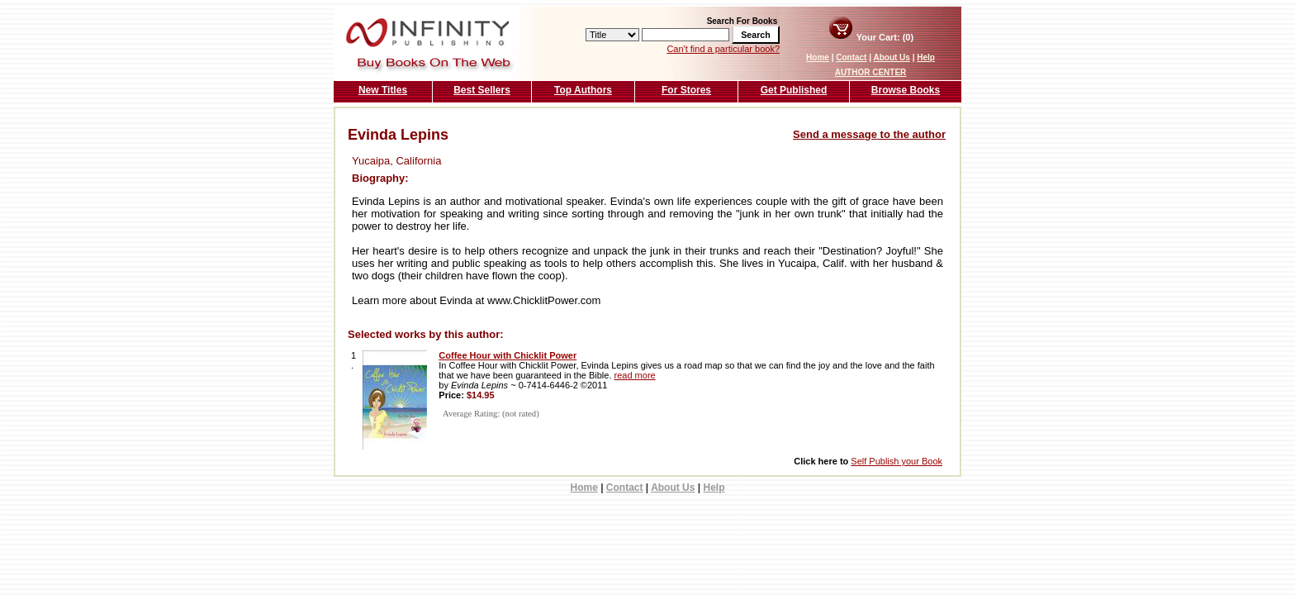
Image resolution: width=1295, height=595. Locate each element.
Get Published (794, 90)
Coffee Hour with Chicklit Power (507, 355)
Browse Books (905, 90)
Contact (851, 57)
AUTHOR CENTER (871, 72)
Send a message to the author (869, 134)
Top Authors (583, 90)
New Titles (382, 90)
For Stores (686, 90)
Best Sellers (481, 90)
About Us (891, 57)
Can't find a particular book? (723, 49)
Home (817, 57)
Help (926, 57)
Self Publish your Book (896, 461)
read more (635, 375)
